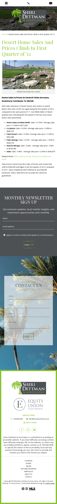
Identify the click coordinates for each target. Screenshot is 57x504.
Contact (28, 477)
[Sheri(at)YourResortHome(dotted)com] (50, 3)
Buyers (28, 463)
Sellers (28, 466)
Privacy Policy (15, 483)
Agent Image (50, 483)
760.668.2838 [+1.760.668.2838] (18, 419)
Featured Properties (28, 469)
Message (28, 322)
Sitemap (5, 483)
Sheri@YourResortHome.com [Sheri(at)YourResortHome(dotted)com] (39, 419)
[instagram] (28, 429)
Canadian (28, 461)
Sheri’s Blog (28, 471)
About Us (28, 474)
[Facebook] (21, 429)
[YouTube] (34, 429)
